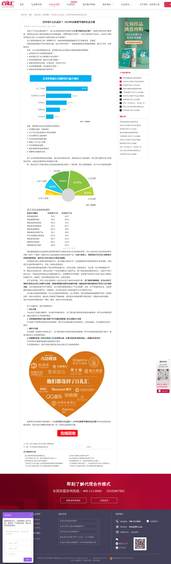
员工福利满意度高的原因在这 (35, 456)
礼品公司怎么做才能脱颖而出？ (72, 526)
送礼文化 (38, 15)
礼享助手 (71, 4)
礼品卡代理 (54, 4)
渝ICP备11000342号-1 (100, 558)
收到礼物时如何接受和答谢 (132, 89)
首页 (22, 4)
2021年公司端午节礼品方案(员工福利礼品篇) (134, 81)
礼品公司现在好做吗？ (69, 521)
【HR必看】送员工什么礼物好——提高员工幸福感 (134, 92)
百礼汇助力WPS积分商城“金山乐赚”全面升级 (134, 107)
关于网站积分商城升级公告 (39, 447)
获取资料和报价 (73, 500)
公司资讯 (36, 524)
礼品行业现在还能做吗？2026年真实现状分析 (78, 542)
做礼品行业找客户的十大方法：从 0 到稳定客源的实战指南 (78, 537)
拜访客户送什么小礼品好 (131, 85)
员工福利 (46, 15)
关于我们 (144, 4)
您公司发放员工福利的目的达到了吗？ (82, 458)
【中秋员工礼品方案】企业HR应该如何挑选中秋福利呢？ (44, 463)
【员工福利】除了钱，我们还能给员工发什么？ (41, 458)
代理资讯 (36, 520)
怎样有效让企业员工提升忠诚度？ (36, 461)
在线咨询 (104, 500)
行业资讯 (36, 528)
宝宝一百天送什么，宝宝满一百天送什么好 (134, 103)
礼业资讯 (126, 4)
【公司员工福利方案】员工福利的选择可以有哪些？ (42, 466)
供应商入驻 (154, 4)
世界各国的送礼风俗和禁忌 (132, 78)
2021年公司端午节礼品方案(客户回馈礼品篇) (134, 96)
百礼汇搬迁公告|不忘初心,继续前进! (42, 444)
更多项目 (108, 4)
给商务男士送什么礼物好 (131, 99)
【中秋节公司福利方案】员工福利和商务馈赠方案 (86, 466)
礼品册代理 (36, 4)
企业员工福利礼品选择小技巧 (79, 456)
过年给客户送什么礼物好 (131, 110)
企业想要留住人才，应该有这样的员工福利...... (85, 461)
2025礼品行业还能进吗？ (70, 532)
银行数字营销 (89, 4)
